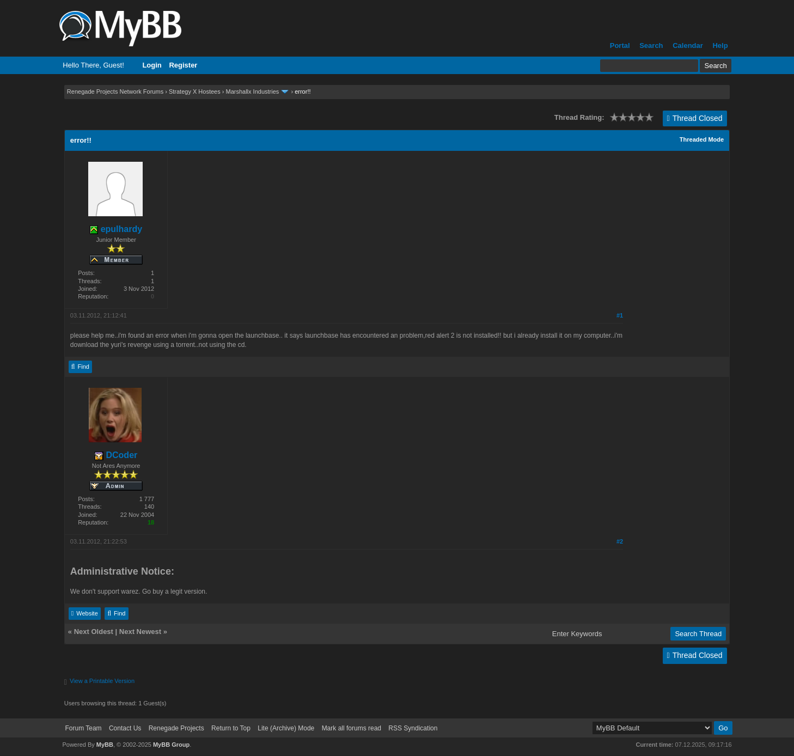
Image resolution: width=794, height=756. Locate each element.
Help (720, 45)
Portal (620, 45)
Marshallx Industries (252, 91)
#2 (619, 541)
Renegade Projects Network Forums (115, 91)
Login (151, 65)
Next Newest (140, 631)
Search (651, 45)
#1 (619, 315)
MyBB (104, 744)
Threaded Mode (702, 139)
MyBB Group (171, 744)
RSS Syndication (412, 728)
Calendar (688, 45)
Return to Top (231, 728)
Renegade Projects (176, 728)
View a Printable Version (102, 681)
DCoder (116, 455)
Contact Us (125, 728)
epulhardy (116, 229)
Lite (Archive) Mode (286, 728)
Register (183, 65)
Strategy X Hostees (195, 91)
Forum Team (83, 728)
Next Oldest (93, 631)
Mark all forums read (351, 728)
